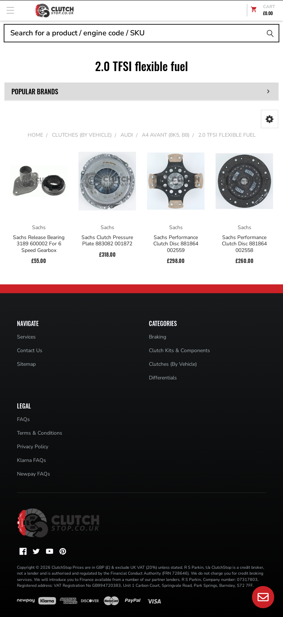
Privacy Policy (32, 446)
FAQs (23, 419)
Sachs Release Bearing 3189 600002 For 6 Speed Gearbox (38, 244)
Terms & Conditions (39, 433)
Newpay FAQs (33, 473)
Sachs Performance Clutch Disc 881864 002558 (244, 244)
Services (26, 336)
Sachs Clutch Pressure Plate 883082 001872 (107, 240)
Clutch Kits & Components (179, 350)
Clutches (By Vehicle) (173, 364)
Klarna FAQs (31, 460)
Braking (157, 336)
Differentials (163, 377)
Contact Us (29, 350)
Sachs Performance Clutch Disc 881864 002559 (175, 244)
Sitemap (26, 364)
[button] (269, 119)
